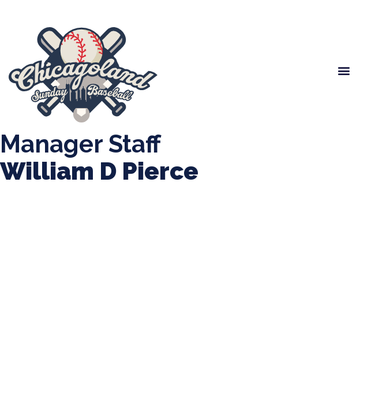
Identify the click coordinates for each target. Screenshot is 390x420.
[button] (344, 70)
